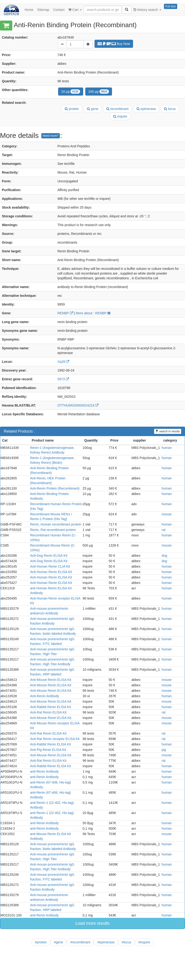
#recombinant (80, 942)
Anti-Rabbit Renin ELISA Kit (50, 707)
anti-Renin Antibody (44, 771)
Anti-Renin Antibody (44, 696)
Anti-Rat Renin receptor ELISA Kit (54, 739)
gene (92, 109)
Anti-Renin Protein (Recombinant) (54, 488)
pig (164, 750)
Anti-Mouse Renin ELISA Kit (50, 680)
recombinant (117, 109)
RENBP (65, 313)
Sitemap (43, 10)
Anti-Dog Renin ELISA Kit (48, 555)
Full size (170, 6)
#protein (41, 942)
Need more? (50, 135)
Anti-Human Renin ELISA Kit (51, 572)
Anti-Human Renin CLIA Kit (50, 566)
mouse (167, 514)
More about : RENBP (93, 313)
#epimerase (106, 942)
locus (170, 109)
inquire (120, 116)
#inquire (144, 942)
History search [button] (147, 10)
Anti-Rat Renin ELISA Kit (48, 712)
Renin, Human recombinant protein (55, 524)
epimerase (146, 109)
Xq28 (63, 361)
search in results (167, 431)
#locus (126, 942)
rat (163, 530)
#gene (58, 942)
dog (164, 555)
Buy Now (114, 44)
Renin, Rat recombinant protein (53, 530)
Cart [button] (75, 10)
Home (29, 10)
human (167, 448)
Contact (59, 10)
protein (72, 109)
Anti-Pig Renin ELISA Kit (48, 750)
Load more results (92, 923)
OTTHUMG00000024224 (78, 405)
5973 (63, 379)
